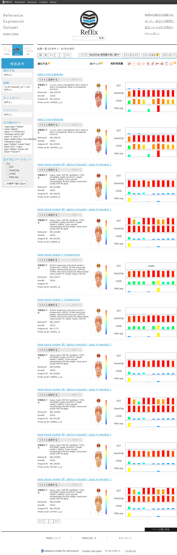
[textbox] (85, 38)
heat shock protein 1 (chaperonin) (58, 254)
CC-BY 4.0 (131, 550)
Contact (43, 2)
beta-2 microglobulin (50, 74)
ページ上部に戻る (160, 529)
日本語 (15, 34)
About (53, 2)
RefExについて (53, 538)
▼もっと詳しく (152, 33)
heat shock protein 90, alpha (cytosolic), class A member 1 (74, 164)
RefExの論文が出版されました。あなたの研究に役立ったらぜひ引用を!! (159, 21)
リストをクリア (130, 55)
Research (20, 2)
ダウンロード (169, 55)
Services (32, 2)
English (6, 34)
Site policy (96, 550)
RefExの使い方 (89, 538)
